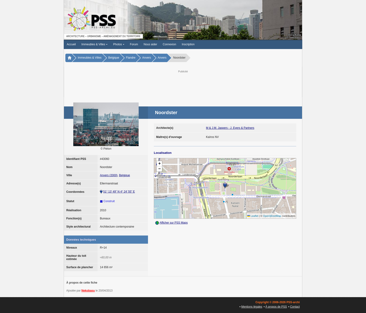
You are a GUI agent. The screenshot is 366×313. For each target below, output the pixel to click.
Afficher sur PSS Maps (174, 222)
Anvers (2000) (108, 175)
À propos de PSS (276, 306)
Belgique (113, 57)
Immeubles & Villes (94, 44)
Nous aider (150, 44)
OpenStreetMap (272, 216)
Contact (295, 306)
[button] (225, 185)
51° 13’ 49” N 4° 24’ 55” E (119, 191)
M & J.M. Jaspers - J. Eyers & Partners (230, 128)
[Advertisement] (183, 84)
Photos (118, 44)
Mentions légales (251, 306)
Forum (134, 44)
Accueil (71, 44)
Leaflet (252, 216)
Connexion (169, 44)
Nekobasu (88, 290)
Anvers (146, 57)
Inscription (188, 44)
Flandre (131, 57)
